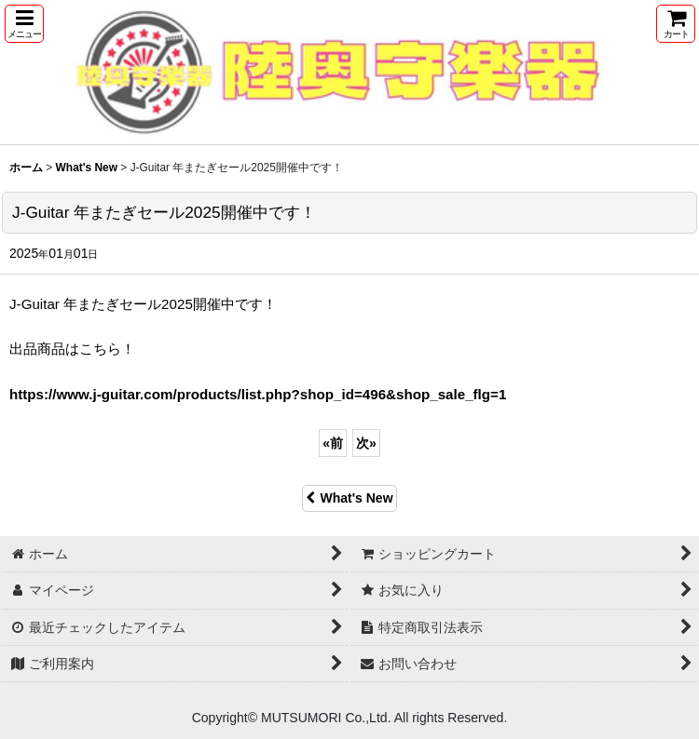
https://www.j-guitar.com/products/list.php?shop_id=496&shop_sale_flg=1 (257, 394)
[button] (24, 24)
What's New (349, 497)
